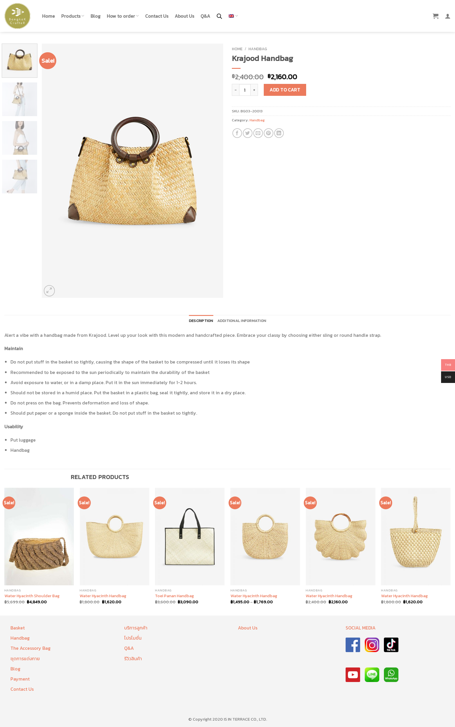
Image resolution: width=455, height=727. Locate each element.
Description (201, 320)
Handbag (257, 49)
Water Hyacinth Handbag (103, 596)
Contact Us (156, 15)
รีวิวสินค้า (133, 658)
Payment (20, 678)
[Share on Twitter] (247, 133)
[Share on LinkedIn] (279, 133)
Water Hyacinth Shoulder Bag (31, 596)
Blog (95, 15)
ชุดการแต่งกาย (25, 658)
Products (72, 15)
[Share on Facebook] (237, 133)
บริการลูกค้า (135, 627)
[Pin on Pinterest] (268, 133)
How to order (123, 15)
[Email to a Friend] (258, 133)
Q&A (205, 15)
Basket (17, 627)
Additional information (241, 320)
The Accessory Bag (30, 648)
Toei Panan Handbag (174, 596)
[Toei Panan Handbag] (190, 536)
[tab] (201, 321)
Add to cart (285, 89)
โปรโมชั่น (133, 637)
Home (48, 15)
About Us (184, 15)
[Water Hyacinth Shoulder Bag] (39, 536)
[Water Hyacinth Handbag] (114, 536)
